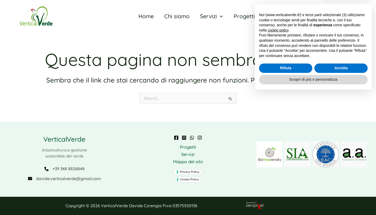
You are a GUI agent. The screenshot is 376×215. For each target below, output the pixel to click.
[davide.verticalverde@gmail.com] (64, 178)
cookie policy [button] (278, 151)
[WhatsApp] (192, 137)
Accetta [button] (341, 189)
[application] (219, 16)
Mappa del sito (188, 161)
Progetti (188, 146)
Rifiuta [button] (285, 189)
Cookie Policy (189, 179)
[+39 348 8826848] (64, 168)
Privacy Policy (189, 171)
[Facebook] (176, 137)
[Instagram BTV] (199, 137)
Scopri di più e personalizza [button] (313, 201)
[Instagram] (184, 137)
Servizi (188, 154)
